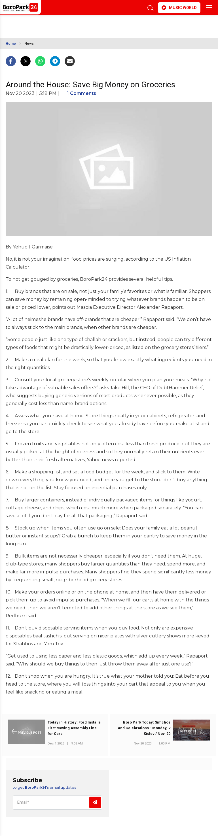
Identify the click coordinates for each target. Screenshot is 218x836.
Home (11, 44)
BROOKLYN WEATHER (56, 24)
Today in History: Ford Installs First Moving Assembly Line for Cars (74, 728)
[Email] (57, 802)
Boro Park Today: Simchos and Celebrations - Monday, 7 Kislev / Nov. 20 (144, 728)
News (29, 44)
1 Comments (81, 93)
